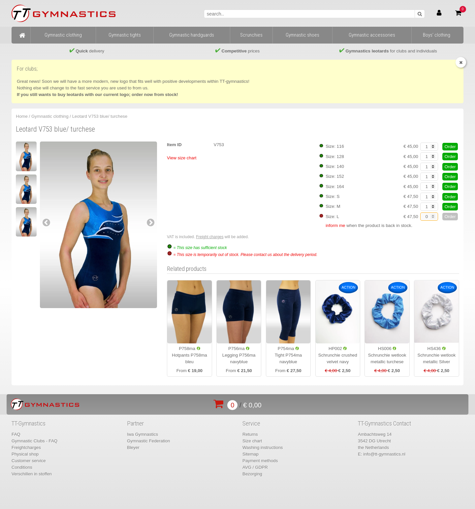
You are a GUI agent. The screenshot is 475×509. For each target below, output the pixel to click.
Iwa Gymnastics (142, 434)
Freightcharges (26, 447)
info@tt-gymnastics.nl (384, 454)
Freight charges (209, 237)
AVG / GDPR (255, 467)
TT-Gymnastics (29, 423)
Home (22, 116)
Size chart (252, 440)
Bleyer (133, 447)
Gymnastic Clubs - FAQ (34, 440)
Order (450, 146)
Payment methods (260, 460)
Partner (135, 423)
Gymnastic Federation (148, 440)
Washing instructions (262, 447)
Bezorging (252, 473)
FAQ (16, 434)
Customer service (29, 460)
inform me (335, 225)
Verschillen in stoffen (32, 473)
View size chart (181, 157)
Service (251, 423)
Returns (250, 434)
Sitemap (250, 454)
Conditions (22, 467)
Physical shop (25, 454)
